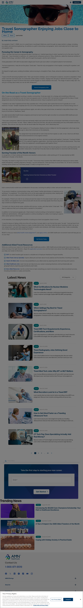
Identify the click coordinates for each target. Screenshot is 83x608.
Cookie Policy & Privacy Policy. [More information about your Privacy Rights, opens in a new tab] (40, 605)
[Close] (80, 599)
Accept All (68, 599)
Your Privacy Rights (56, 599)
